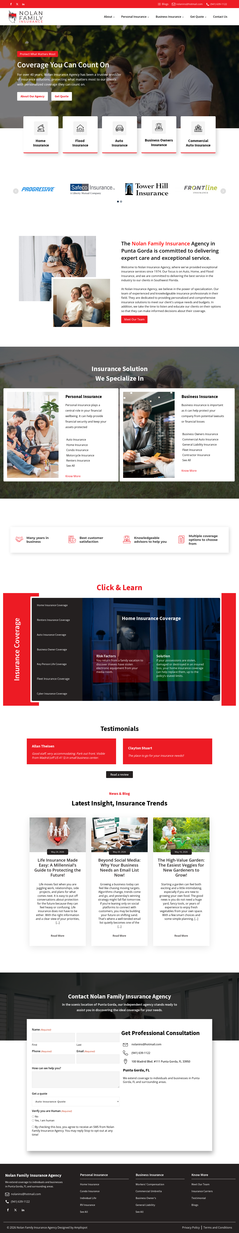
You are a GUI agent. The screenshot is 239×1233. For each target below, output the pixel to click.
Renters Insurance (78, 460)
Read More (57, 935)
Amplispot (80, 1227)
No (36, 1116)
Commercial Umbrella (149, 1191)
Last (79, 1044)
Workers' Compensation (150, 1184)
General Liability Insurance (199, 444)
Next (223, 191)
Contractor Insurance (196, 455)
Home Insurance (77, 445)
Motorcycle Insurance (80, 455)
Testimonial (198, 1198)
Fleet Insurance (192, 450)
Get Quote (197, 17)
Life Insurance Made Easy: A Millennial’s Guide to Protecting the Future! (57, 867)
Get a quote (39, 1093)
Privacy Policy (191, 1227)
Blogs (194, 1205)
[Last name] (98, 1037)
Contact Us (220, 17)
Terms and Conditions (217, 1227)
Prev (16, 191)
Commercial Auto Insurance (200, 439)
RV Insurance (87, 1205)
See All (70, 466)
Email (86, 1051)
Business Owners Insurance (200, 434)
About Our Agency (32, 96)
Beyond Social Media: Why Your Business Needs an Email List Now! (119, 867)
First (34, 1044)
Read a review (119, 774)
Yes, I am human (44, 1120)
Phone (42, 1051)
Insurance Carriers (202, 1191)
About (108, 17)
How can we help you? (46, 1068)
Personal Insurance (133, 17)
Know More (73, 476)
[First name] (53, 1037)
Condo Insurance (77, 450)
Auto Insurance (76, 439)
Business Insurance (168, 17)
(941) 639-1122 (218, 4)
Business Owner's (146, 1198)
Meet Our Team (134, 319)
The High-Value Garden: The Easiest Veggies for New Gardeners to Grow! (181, 867)
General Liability (145, 1205)
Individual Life (88, 1198)
